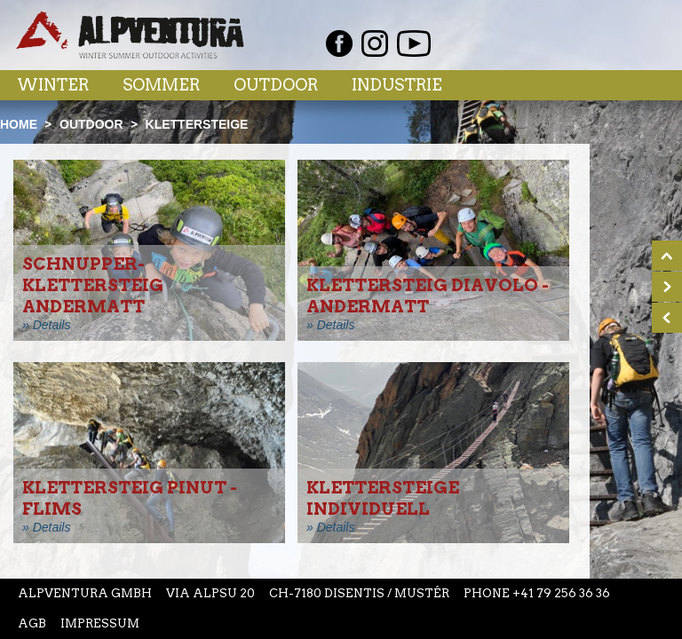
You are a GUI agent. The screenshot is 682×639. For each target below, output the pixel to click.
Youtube (414, 43)
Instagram (374, 43)
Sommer (161, 84)
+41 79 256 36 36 (561, 593)
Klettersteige (197, 124)
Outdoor (276, 84)
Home (18, 124)
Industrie (397, 84)
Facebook (339, 43)
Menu (631, 84)
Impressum (99, 623)
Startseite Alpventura (130, 35)
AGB (32, 623)
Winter (53, 84)
